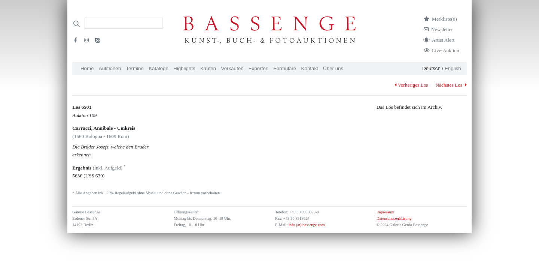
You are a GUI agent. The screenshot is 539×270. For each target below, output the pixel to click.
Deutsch (431, 68)
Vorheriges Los (411, 85)
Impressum (385, 212)
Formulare (285, 68)
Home (87, 68)
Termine (134, 68)
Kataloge (158, 68)
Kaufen (208, 68)
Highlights (184, 68)
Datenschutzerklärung (394, 218)
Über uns (333, 68)
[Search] (123, 23)
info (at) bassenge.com (306, 225)
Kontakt (309, 68)
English (453, 68)
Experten (258, 68)
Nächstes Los (451, 85)
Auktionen (110, 68)
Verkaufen (232, 68)
